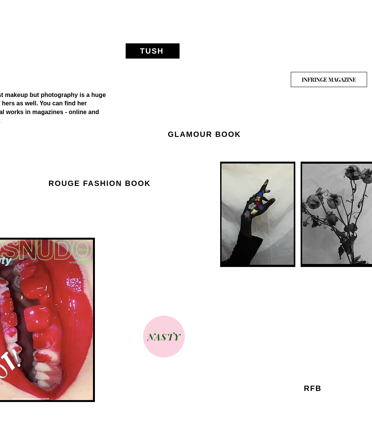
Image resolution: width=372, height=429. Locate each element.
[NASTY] (164, 337)
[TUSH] (153, 51)
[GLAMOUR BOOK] (205, 134)
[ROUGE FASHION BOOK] (100, 183)
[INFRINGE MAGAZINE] (329, 79)
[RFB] (313, 388)
